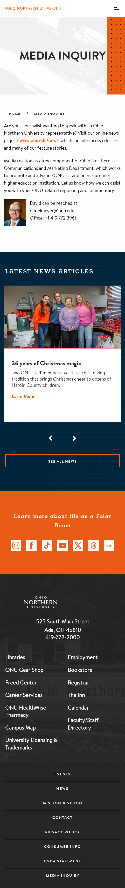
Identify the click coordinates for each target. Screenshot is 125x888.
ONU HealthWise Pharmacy (25, 711)
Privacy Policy (62, 832)
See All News (62, 461)
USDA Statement (62, 861)
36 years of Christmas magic (46, 363)
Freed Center (21, 682)
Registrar (78, 682)
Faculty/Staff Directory (83, 723)
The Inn (76, 694)
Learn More (23, 396)
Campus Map (20, 727)
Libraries (15, 657)
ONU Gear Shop (24, 669)
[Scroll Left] (51, 438)
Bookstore (80, 669)
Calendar (78, 707)
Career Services (24, 694)
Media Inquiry (62, 875)
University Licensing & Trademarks (31, 743)
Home (14, 114)
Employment (83, 657)
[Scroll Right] (74, 438)
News (62, 788)
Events (62, 774)
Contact (62, 817)
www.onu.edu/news (38, 140)
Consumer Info (62, 846)
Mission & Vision (62, 803)
